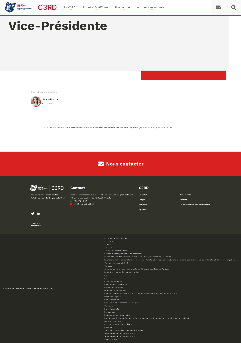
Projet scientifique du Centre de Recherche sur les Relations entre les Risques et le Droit (146, 318)
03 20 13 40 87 (78, 201)
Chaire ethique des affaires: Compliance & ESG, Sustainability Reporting (137, 257)
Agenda (142, 209)
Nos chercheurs (111, 300)
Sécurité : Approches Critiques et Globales (124, 330)
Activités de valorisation (115, 238)
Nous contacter (121, 164)
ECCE (106, 275)
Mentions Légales (112, 297)
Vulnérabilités (110, 340)
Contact (183, 200)
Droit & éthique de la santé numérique (122, 272)
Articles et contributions (115, 251)
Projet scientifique (95, 7)
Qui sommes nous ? (113, 321)
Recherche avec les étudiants (118, 324)
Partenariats (185, 195)
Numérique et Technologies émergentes (123, 303)
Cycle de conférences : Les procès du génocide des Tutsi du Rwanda (136, 269)
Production (122, 7)
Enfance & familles (113, 281)
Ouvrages (108, 306)
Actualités (143, 205)
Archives (108, 248)
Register (108, 327)
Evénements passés (113, 287)
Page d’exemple (111, 309)
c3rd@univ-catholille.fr (82, 204)
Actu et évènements (150, 7)
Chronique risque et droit (116, 263)
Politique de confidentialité (117, 315)
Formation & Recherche (115, 290)
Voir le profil (47, 103)
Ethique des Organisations (116, 284)
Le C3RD (69, 7)
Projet (142, 200)
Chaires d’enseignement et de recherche (123, 254)
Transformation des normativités (195, 205)
